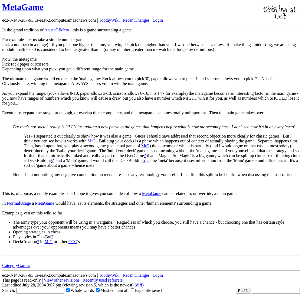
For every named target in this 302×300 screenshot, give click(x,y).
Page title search (147, 290)
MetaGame (23, 7)
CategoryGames (16, 265)
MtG (92, 141)
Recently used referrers (103, 280)
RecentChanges (136, 20)
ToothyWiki (109, 20)
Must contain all (112, 290)
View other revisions (62, 280)
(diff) (139, 285)
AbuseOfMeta (56, 30)
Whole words (80, 290)
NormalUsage (19, 203)
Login (158, 20)
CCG (72, 241)
